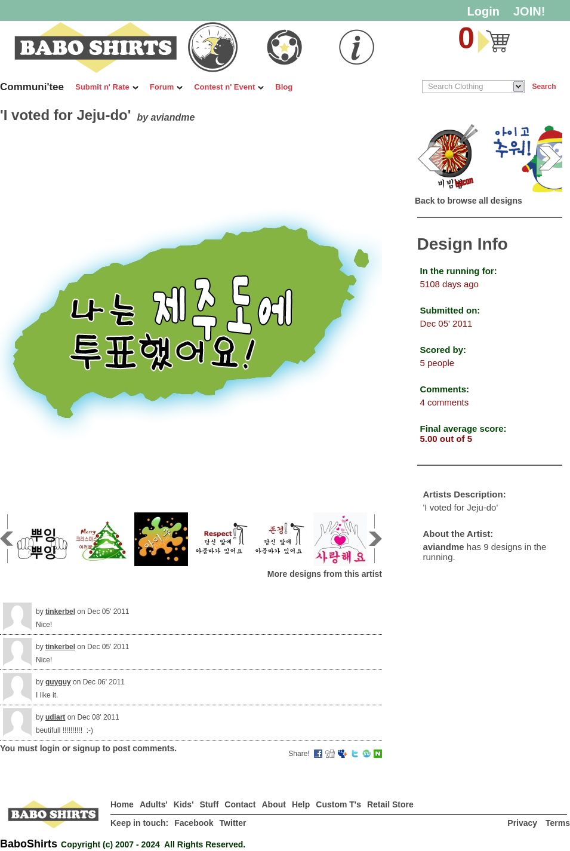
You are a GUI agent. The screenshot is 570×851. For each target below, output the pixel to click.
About (273, 804)
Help (301, 804)
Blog (283, 86)
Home (122, 804)
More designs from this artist (324, 574)
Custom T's (338, 804)
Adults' (154, 804)
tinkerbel (60, 611)
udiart (55, 717)
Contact (239, 804)
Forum (166, 86)
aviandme (173, 117)
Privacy (523, 823)
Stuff (208, 804)
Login (483, 11)
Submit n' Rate (106, 86)
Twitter (233, 823)
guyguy (58, 682)
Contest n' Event (229, 86)
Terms (558, 823)
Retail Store (390, 804)
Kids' (184, 804)
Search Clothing (455, 86)
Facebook (193, 823)
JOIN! (529, 11)
